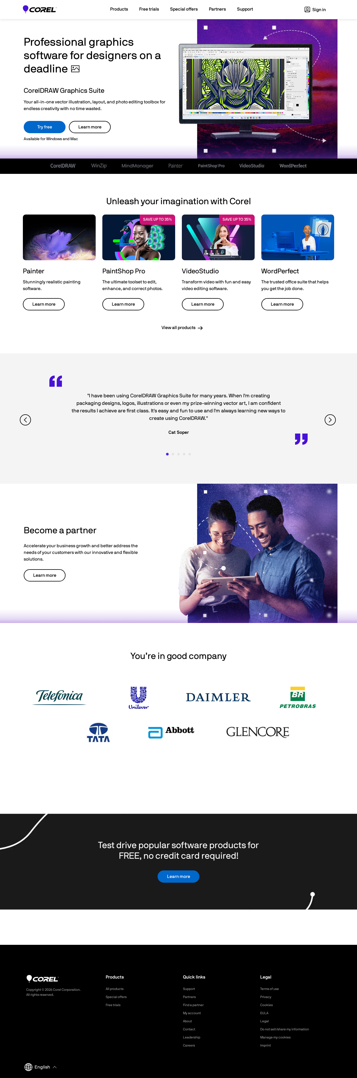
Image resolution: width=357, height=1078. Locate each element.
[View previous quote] (26, 419)
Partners (190, 997)
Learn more (90, 127)
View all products (178, 327)
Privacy (266, 997)
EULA (265, 1013)
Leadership (193, 1037)
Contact (190, 1029)
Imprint (266, 1045)
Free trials (114, 1005)
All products (116, 989)
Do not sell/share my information (289, 1029)
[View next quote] (330, 419)
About (188, 1021)
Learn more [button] (44, 304)
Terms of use (271, 989)
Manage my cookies (278, 1037)
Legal (265, 1021)
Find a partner (195, 1005)
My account (193, 1013)
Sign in (315, 10)
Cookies (267, 1005)
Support (190, 989)
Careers (190, 1045)
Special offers (118, 997)
